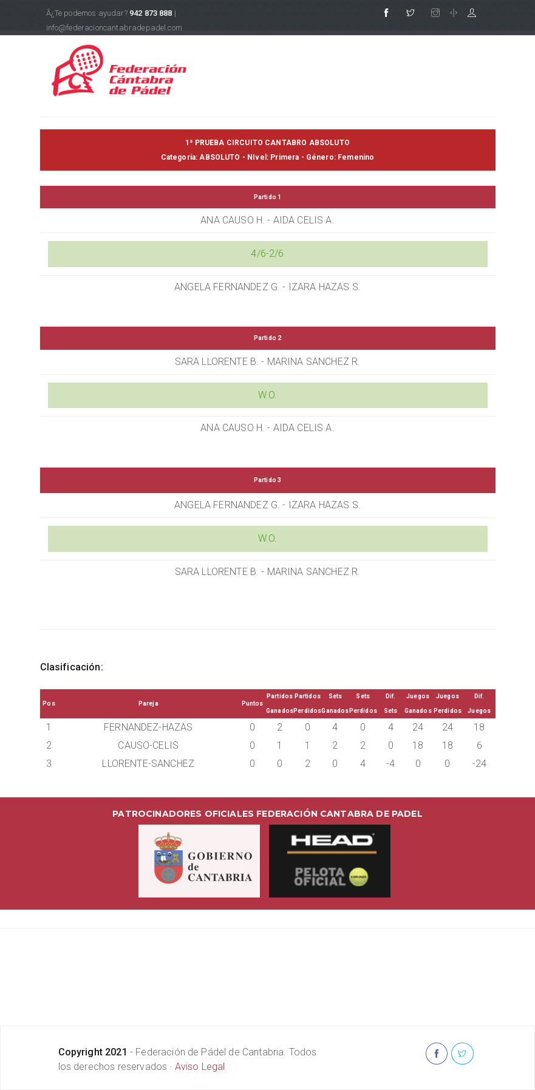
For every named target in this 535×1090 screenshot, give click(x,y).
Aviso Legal (200, 1066)
